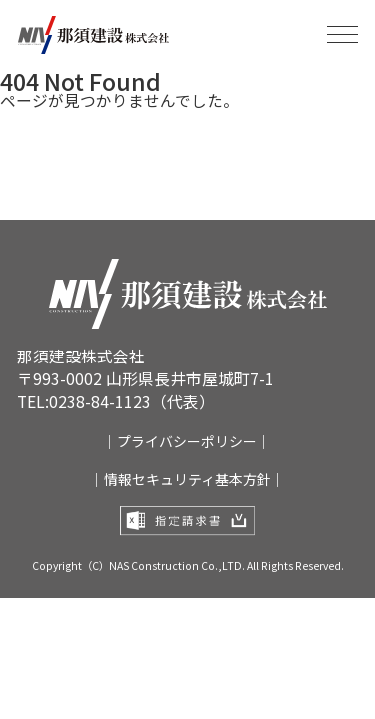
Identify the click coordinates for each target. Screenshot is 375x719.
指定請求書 (188, 527)
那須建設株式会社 (103, 35)
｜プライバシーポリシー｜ (187, 442)
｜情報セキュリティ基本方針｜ (187, 482)
